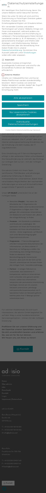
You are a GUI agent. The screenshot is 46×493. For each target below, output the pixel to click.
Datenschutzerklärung (12, 46)
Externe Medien (12, 71)
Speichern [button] (23, 101)
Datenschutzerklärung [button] (24, 126)
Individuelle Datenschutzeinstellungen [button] (23, 119)
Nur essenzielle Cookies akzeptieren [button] (23, 109)
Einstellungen (30, 49)
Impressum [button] (36, 126)
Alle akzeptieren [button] (23, 94)
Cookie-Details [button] (11, 126)
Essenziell (9, 56)
